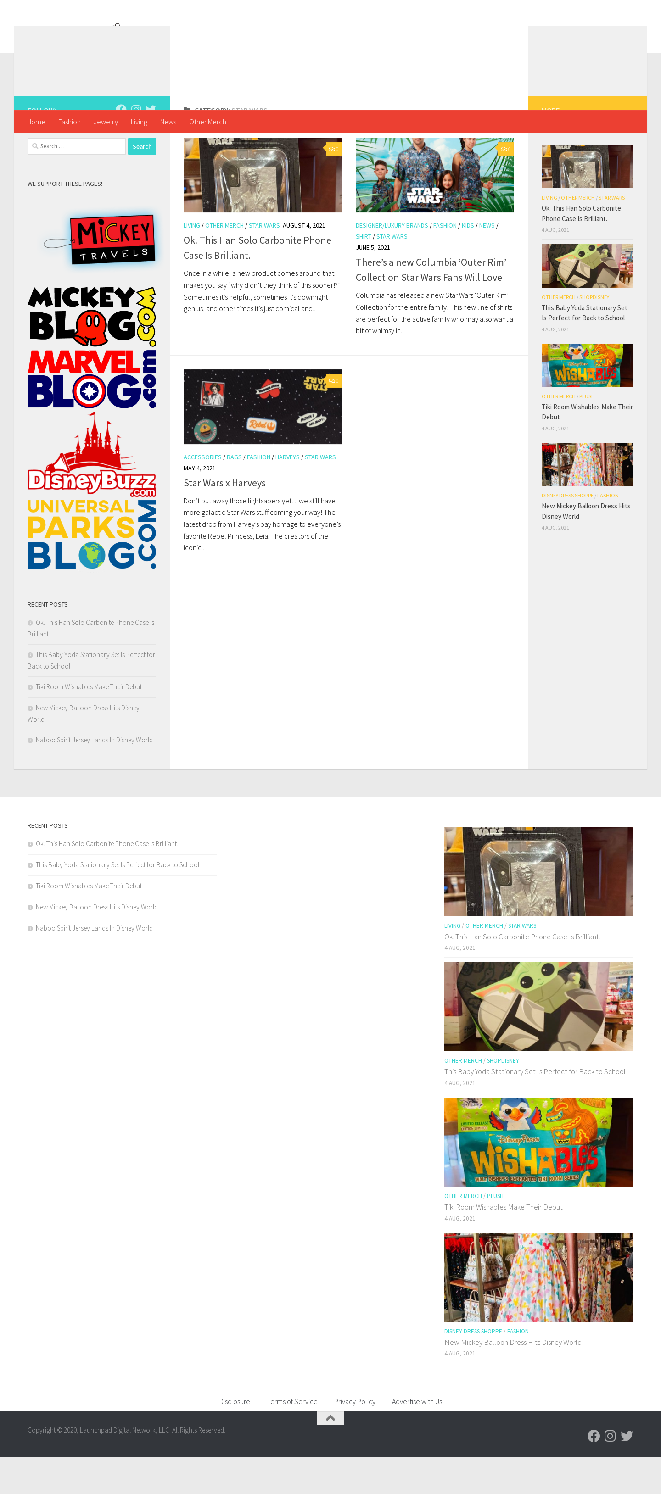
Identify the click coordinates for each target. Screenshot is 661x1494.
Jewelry (106, 121)
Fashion (69, 121)
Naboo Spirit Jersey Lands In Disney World (94, 776)
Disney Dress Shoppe (568, 532)
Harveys (287, 494)
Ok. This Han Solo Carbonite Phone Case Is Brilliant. (107, 880)
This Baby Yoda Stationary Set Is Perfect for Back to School (117, 901)
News (168, 121)
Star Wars (264, 262)
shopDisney (594, 333)
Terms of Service (292, 1438)
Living (139, 121)
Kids (468, 262)
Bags (234, 494)
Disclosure (234, 1438)
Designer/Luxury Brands (392, 262)
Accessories (203, 494)
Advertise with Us (417, 1438)
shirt (363, 273)
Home (36, 121)
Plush (587, 432)
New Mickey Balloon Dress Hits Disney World (97, 943)
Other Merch (207, 121)
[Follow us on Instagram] (135, 146)
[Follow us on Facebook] (121, 146)
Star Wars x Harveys (225, 519)
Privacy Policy (354, 1438)
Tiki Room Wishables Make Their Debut (89, 723)
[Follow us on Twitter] (150, 146)
